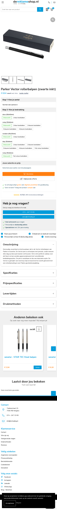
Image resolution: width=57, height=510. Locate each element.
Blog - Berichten (6, 490)
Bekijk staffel (23, 93)
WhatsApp (6, 487)
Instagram (6, 480)
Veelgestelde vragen (8, 439)
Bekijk (38, 367)
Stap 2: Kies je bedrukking (13, 110)
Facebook (6, 477)
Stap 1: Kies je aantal (11, 100)
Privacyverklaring (6, 458)
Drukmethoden (6, 442)
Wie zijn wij (5, 435)
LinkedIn (5, 483)
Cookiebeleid (5, 465)
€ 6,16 (51, 367)
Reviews (4, 445)
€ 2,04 (6, 367)
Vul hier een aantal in (10, 105)
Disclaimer (4, 468)
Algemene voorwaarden (9, 455)
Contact (3, 432)
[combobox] (19, 9)
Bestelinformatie (6, 461)
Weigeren (18, 503)
